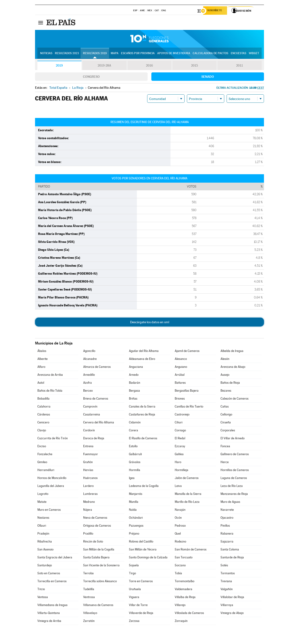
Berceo (88, 391)
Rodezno (180, 542)
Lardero (88, 486)
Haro (178, 463)
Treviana (226, 582)
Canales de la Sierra (142, 407)
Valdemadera (183, 590)
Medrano (89, 502)
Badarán (134, 383)
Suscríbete (216, 11)
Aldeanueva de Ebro (142, 359)
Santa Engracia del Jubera (54, 558)
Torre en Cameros (141, 582)
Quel (178, 534)
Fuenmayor (90, 455)
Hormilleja (181, 470)
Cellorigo (226, 415)
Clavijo (41, 431)
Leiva (178, 486)
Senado (207, 77)
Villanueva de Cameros (98, 605)
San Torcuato (183, 558)
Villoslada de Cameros (189, 613)
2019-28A (104, 66)
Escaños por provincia (138, 54)
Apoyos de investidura (173, 54)
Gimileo (42, 463)
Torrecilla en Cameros (52, 582)
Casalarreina (91, 415)
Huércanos (90, 478)
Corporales (228, 431)
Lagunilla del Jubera (50, 486)
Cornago (180, 431)
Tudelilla (88, 590)
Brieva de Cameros (95, 399)
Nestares (43, 518)
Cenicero (43, 423)
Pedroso (180, 526)
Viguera (134, 598)
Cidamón (135, 423)
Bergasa (134, 391)
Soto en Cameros (48, 574)
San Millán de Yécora (143, 550)
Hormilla (134, 470)
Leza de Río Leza (232, 486)
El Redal (180, 439)
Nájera (87, 510)
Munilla (133, 502)
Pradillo (88, 534)
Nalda (133, 510)
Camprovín (90, 407)
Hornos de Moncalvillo (51, 478)
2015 (194, 66)
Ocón (178, 518)
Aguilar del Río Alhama (144, 351)
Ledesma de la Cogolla (144, 486)
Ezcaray (180, 447)
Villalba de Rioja (185, 598)
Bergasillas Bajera (187, 391)
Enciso (41, 447)
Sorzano (180, 566)
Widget (254, 54)
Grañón (88, 463)
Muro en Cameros (49, 510)
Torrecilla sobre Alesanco (100, 582)
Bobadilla (43, 399)
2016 (149, 66)
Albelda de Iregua (232, 351)
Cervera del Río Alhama (98, 423)
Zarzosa (134, 621)
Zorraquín (181, 621)
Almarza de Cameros (97, 367)
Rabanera (227, 534)
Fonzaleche (44, 455)
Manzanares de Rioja (234, 494)
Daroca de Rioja (93, 439)
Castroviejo (182, 415)
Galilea (179, 455)
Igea (132, 478)
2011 (239, 66)
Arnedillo (89, 375)
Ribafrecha (44, 542)
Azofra (87, 383)
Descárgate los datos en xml (149, 323)
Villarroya (227, 605)
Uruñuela (135, 590)
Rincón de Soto (93, 542)
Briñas (133, 399)
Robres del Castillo (141, 542)
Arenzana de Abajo (233, 367)
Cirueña (226, 423)
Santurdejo (44, 566)
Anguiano (181, 367)
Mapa (114, 54)
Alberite (42, 359)
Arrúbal (180, 375)
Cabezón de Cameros (235, 399)
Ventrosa (89, 598)
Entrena (88, 447)
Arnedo (134, 375)
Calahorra (43, 407)
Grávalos (134, 463)
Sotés (224, 566)
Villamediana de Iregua (52, 605)
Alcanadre (90, 359)
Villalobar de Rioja (232, 598)
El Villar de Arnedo (233, 439)
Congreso (91, 77)
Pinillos (225, 526)
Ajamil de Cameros (187, 351)
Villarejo (180, 605)
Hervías (88, 470)
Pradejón (43, 534)
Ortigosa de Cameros (97, 526)
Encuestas (238, 54)
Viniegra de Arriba (49, 621)
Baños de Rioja (230, 383)
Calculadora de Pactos (210, 54)
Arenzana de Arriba (50, 375)
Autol (40, 383)
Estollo (133, 447)
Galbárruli (135, 455)
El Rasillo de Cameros (143, 439)
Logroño (42, 494)
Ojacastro (227, 518)
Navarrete (227, 510)
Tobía (178, 574)
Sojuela (134, 566)
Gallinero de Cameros (235, 455)
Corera (133, 431)
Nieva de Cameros (95, 518)
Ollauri (41, 526)
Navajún (180, 510)
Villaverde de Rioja (141, 613)
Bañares (180, 383)
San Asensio (45, 550)
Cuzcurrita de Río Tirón (52, 439)
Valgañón (227, 590)
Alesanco (181, 359)
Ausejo (225, 375)
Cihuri (178, 423)
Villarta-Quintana (48, 613)
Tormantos (228, 574)
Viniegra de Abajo (232, 613)
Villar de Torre (138, 605)
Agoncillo (89, 351)
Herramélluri (45, 470)
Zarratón (89, 621)
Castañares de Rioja (142, 415)
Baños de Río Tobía (49, 391)
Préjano (134, 534)
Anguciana (136, 367)
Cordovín (89, 431)
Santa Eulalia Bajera (96, 558)
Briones (180, 399)
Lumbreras (90, 494)
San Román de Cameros (190, 550)
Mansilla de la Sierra (188, 494)
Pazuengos (136, 526)
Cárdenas (43, 415)
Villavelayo (90, 613)
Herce (225, 463)
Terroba (88, 574)
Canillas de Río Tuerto (189, 407)
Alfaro (41, 367)
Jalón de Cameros (187, 478)
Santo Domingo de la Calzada (148, 558)
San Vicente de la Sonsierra (101, 566)
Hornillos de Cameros (235, 470)
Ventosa (42, 598)
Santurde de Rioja (232, 558)
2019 (59, 66)
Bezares (226, 391)
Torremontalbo (184, 582)
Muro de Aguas (230, 502)
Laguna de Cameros (234, 478)
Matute (41, 502)
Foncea (225, 447)
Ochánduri (136, 518)
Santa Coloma (230, 550)
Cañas (225, 407)
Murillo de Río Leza (187, 502)
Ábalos (41, 351)
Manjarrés (135, 494)
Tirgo (132, 574)
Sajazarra (227, 542)
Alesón (225, 359)
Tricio (41, 590)
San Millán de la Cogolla (98, 550)
